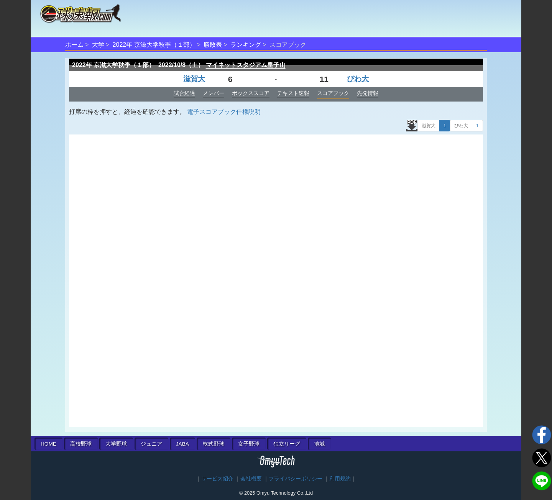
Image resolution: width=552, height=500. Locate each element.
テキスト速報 (293, 93)
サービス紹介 (217, 479)
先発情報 (367, 93)
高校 (81, 444)
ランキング (245, 44)
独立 (286, 444)
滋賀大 (194, 79)
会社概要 (251, 479)
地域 (319, 444)
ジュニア (151, 444)
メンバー (213, 93)
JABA (182, 444)
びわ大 (358, 79)
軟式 (213, 444)
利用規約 (340, 479)
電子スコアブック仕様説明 (224, 111)
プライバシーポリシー (295, 479)
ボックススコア (250, 93)
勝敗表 (213, 44)
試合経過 (184, 93)
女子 (249, 444)
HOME (48, 444)
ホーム (74, 44)
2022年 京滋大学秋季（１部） (154, 44)
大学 (98, 44)
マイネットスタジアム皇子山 (246, 65)
